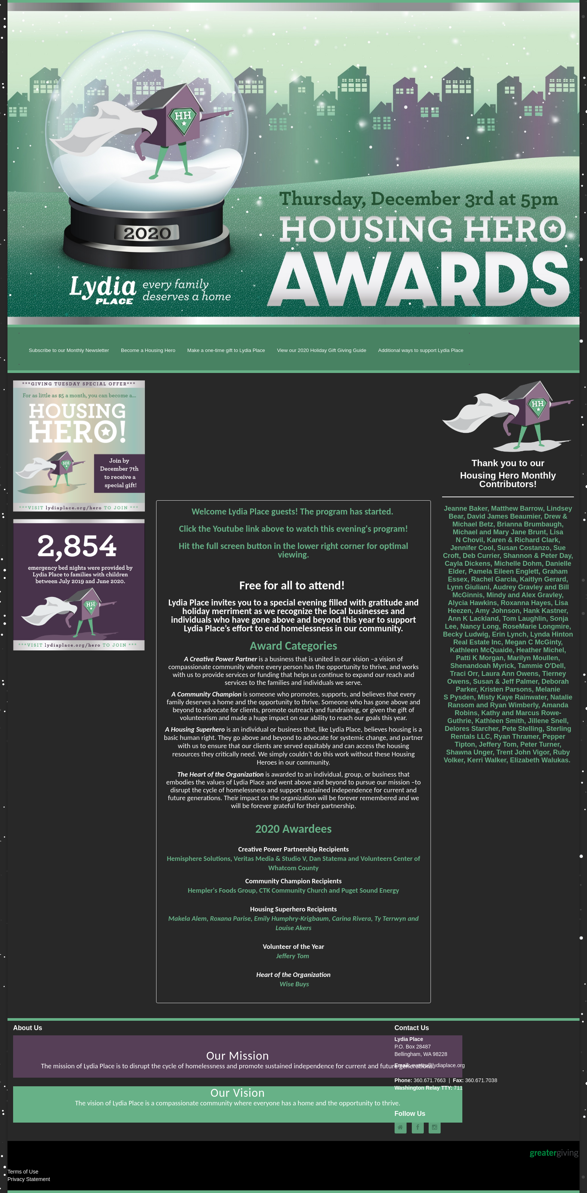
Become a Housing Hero (148, 350)
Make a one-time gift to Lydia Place (226, 350)
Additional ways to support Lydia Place (420, 350)
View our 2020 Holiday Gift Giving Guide (321, 350)
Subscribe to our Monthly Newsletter (69, 350)
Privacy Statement (28, 1179)
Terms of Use (22, 1172)
